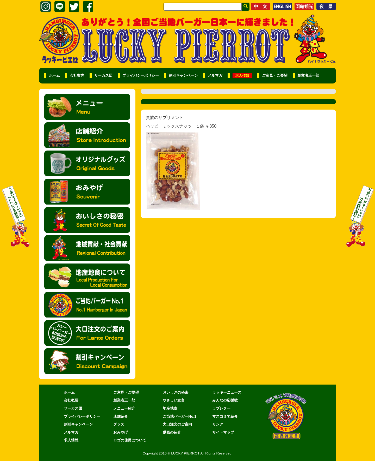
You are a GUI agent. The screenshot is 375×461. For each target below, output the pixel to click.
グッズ (118, 424)
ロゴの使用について (129, 440)
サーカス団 (103, 75)
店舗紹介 (120, 416)
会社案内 (77, 75)
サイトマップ (223, 432)
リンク (217, 424)
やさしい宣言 (174, 400)
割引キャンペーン (183, 75)
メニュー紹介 (124, 408)
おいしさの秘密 (175, 392)
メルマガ (215, 75)
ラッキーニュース (226, 392)
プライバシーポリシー (140, 75)
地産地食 (170, 408)
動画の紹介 (172, 432)
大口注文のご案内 (177, 424)
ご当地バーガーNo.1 (179, 416)
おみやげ (120, 432)
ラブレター (221, 408)
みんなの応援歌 (225, 400)
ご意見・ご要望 (275, 75)
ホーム (54, 75)
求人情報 (71, 440)
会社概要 (71, 400)
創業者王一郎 (308, 75)
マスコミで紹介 (225, 416)
